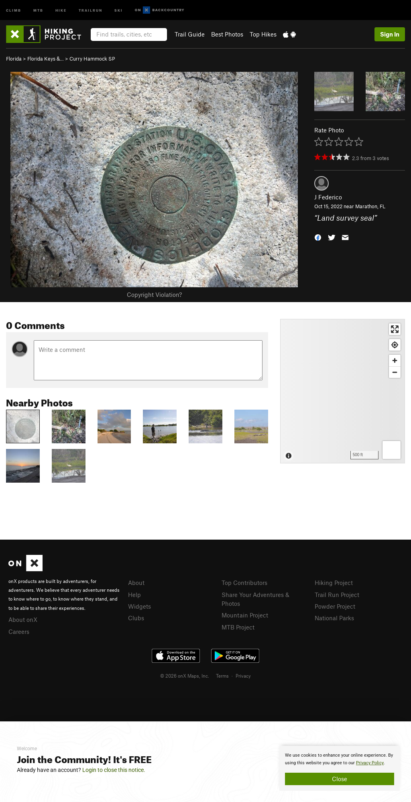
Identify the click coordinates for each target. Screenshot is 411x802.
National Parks (334, 617)
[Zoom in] (395, 360)
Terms (222, 675)
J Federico (328, 197)
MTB (38, 9)
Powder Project (335, 606)
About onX (22, 619)
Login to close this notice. (113, 770)
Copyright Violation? (154, 294)
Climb (13, 9)
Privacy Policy (370, 762)
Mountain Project (245, 615)
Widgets (139, 606)
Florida (14, 58)
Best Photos (227, 34)
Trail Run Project (337, 594)
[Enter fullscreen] (395, 329)
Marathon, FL (370, 206)
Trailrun (90, 9)
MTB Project (238, 627)
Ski (118, 9)
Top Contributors (244, 582)
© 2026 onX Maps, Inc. (184, 675)
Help (134, 594)
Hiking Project (334, 582)
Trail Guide (190, 34)
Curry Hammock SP (92, 58)
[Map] (343, 391)
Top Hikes (263, 34)
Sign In (389, 34)
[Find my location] (395, 345)
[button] (317, 236)
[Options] (392, 450)
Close (339, 778)
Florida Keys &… (45, 58)
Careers (18, 631)
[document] (339, 768)
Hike (61, 9)
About (136, 582)
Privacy (243, 675)
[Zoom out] (395, 372)
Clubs (136, 617)
